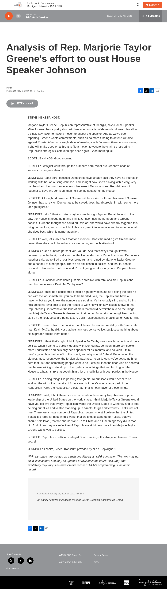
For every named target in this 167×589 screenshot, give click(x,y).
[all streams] (150, 16)
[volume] (18, 16)
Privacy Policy (101, 555)
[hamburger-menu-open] (8, 5)
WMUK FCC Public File (70, 555)
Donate (154, 5)
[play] (8, 16)
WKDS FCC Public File (70, 562)
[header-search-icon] (138, 4)
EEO (96, 562)
